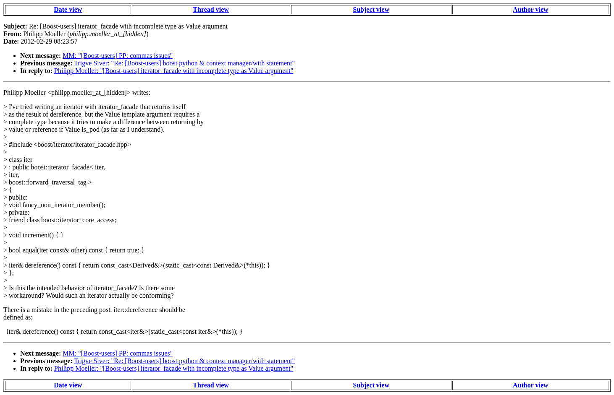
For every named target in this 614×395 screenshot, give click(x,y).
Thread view (210, 9)
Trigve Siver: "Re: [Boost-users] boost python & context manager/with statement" (184, 63)
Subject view (371, 9)
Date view (68, 9)
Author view (530, 9)
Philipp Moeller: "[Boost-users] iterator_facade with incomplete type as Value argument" (173, 70)
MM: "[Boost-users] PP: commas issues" (118, 55)
